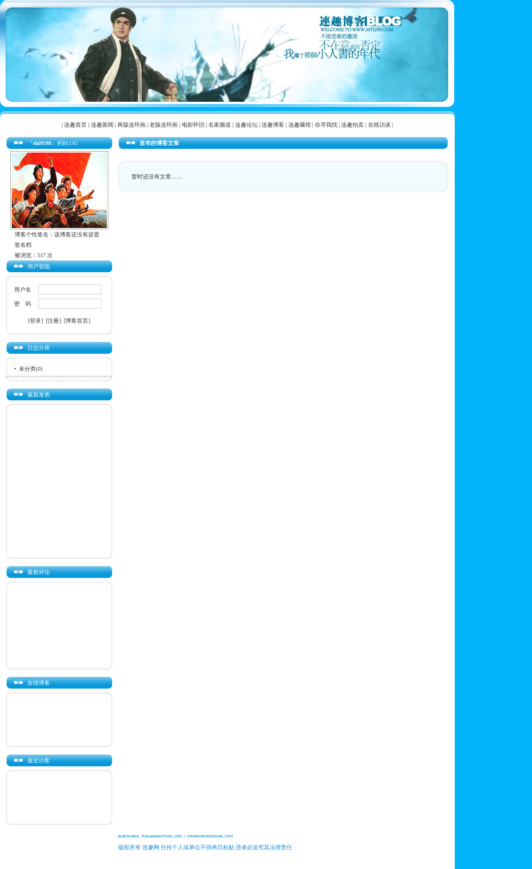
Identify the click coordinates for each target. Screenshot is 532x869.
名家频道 (219, 125)
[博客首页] (77, 320)
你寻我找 (326, 125)
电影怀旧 (193, 125)
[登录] (35, 320)
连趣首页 (75, 125)
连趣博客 (273, 125)
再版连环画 (131, 125)
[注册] (53, 320)
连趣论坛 (246, 125)
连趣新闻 (102, 125)
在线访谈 (379, 125)
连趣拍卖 (352, 125)
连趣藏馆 (299, 125)
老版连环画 (163, 125)
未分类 (27, 368)
